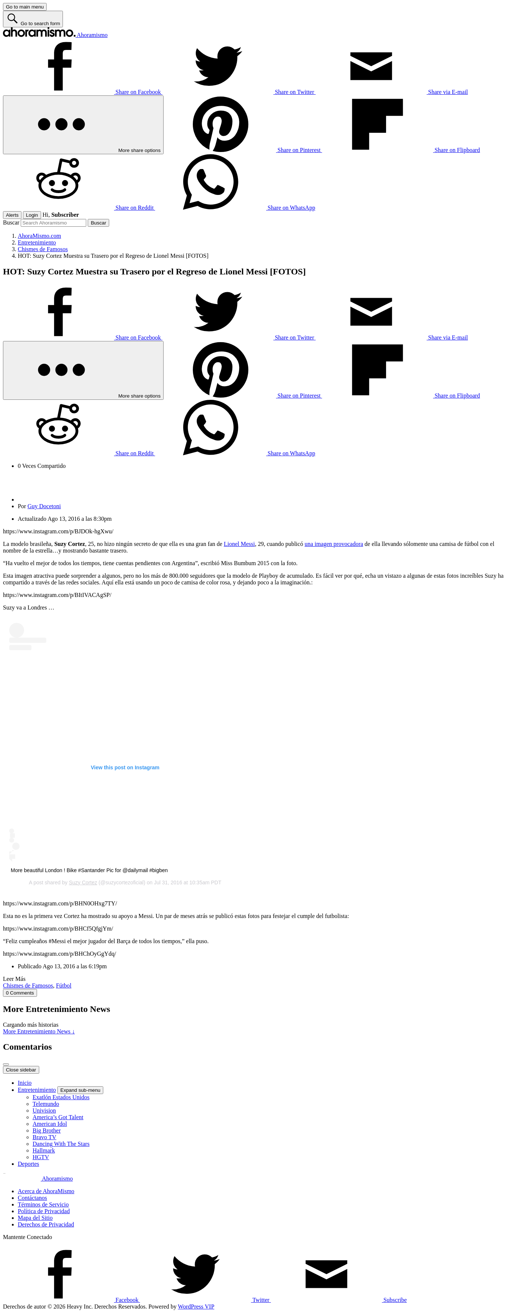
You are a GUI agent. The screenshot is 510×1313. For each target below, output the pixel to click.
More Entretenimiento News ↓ (39, 1031)
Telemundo (46, 1104)
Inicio (24, 1083)
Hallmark (44, 1150)
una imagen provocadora (334, 544)
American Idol (50, 1124)
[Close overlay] (6, 1064)
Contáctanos (32, 1198)
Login (32, 215)
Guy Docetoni (44, 506)
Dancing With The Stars (61, 1144)
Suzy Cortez (83, 882)
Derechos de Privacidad (46, 1224)
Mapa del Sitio (35, 1218)
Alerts (12, 215)
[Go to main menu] (25, 7)
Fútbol (63, 985)
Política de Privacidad (44, 1211)
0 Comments (20, 993)
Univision (44, 1110)
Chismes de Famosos (28, 985)
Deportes (28, 1164)
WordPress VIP (196, 1306)
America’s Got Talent (58, 1117)
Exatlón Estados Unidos (61, 1097)
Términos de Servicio (43, 1204)
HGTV (41, 1157)
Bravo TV (44, 1137)
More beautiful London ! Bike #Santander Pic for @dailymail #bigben (89, 870)
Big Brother (47, 1130)
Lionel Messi (239, 544)
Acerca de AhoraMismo (46, 1191)
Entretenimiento (37, 1090)
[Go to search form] (33, 19)
